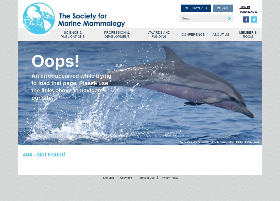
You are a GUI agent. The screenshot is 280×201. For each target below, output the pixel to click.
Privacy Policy (169, 177)
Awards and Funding (159, 34)
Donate (223, 8)
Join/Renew (248, 11)
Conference (193, 34)
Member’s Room (248, 34)
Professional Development (117, 34)
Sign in (244, 7)
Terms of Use (146, 177)
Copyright (126, 177)
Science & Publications (73, 34)
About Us (221, 34)
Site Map (108, 177)
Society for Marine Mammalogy (82, 12)
